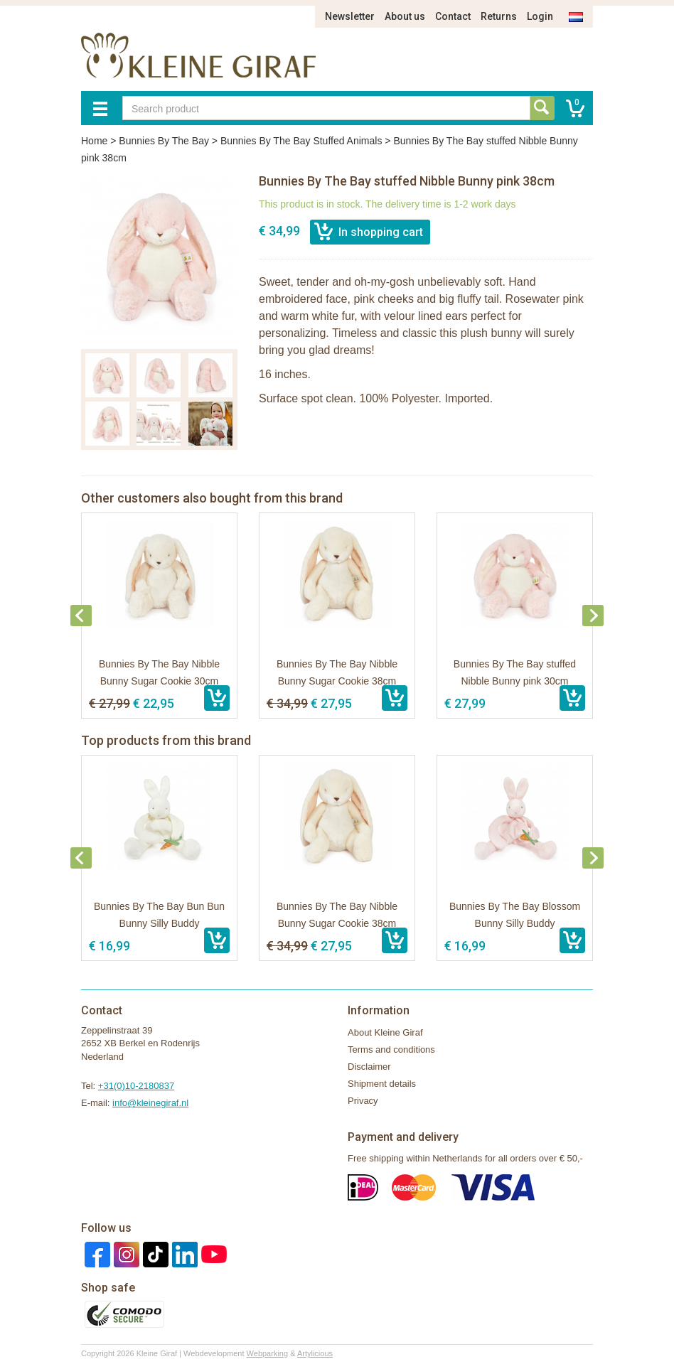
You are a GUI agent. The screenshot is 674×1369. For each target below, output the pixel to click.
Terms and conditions (391, 1049)
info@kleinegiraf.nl (150, 1102)
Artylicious (315, 1353)
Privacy (363, 1100)
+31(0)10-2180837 (136, 1085)
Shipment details (382, 1083)
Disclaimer (369, 1066)
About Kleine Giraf (385, 1032)
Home (94, 140)
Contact (453, 16)
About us (405, 16)
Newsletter (350, 16)
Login (540, 16)
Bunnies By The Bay (164, 140)
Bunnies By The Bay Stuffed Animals (301, 140)
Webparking (268, 1353)
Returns (499, 16)
